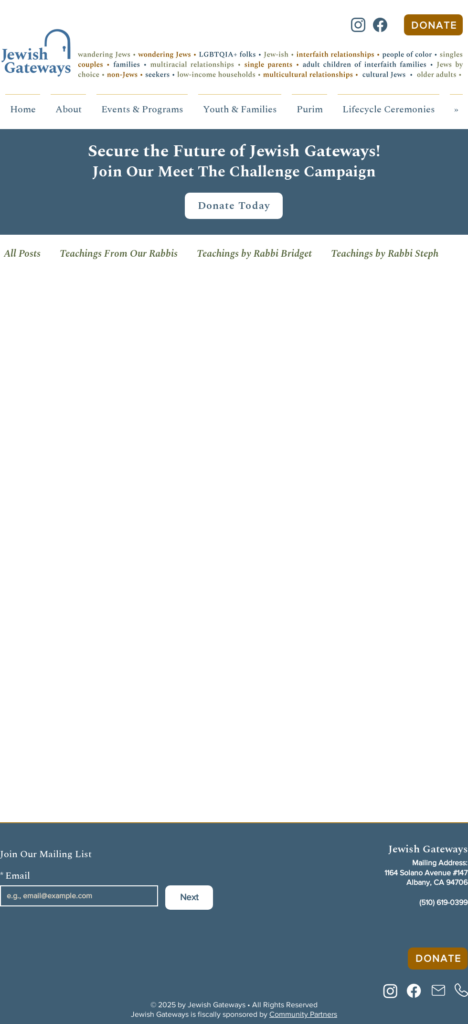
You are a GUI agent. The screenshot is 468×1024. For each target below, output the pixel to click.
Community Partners (303, 1014)
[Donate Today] (234, 206)
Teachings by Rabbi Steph (384, 254)
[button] (68, 105)
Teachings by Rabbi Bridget (254, 254)
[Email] (76, 895)
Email (15, 876)
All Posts (22, 254)
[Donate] (433, 25)
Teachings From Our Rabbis (119, 254)
